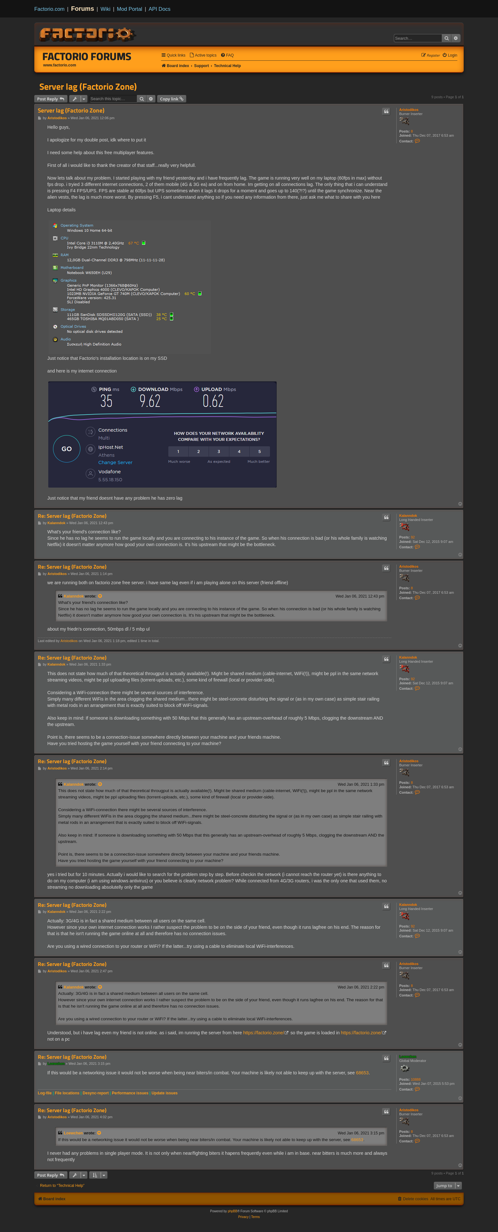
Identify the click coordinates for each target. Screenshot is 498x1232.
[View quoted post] (100, 596)
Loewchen (407, 1056)
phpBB (232, 1211)
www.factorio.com (59, 65)
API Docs (160, 9)
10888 (416, 1079)
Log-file (45, 1093)
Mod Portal (129, 9)
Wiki (106, 9)
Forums (82, 8)
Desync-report (96, 1093)
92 (413, 537)
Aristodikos (409, 110)
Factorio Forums (87, 56)
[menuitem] (203, 55)
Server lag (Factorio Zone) (88, 86)
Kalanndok (408, 515)
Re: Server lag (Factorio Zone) (72, 516)
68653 (362, 1072)
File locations (67, 1093)
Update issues (164, 1093)
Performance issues (130, 1093)
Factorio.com (49, 9)
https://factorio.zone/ (263, 1032)
